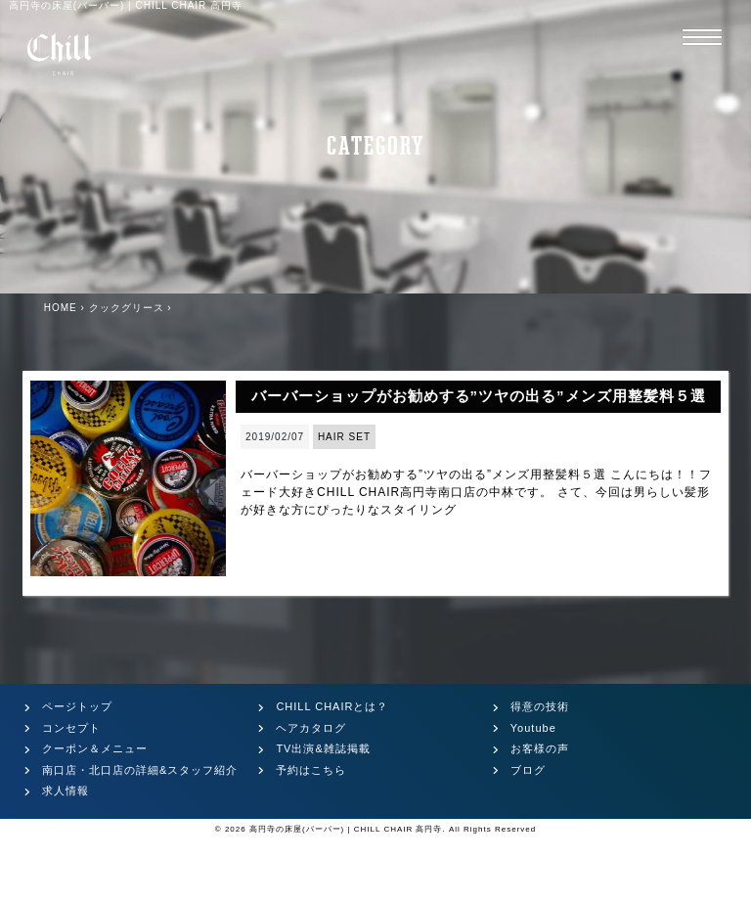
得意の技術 (539, 706)
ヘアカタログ (311, 728)
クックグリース (126, 307)
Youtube (533, 728)
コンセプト (71, 728)
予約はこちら (311, 770)
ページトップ (77, 706)
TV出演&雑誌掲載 (323, 748)
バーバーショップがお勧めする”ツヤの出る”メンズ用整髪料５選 (478, 395)
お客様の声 (539, 748)
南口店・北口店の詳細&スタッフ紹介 (140, 770)
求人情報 (65, 790)
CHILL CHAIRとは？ (332, 706)
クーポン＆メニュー (95, 748)
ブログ (528, 770)
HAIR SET (344, 436)
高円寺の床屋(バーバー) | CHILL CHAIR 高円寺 (346, 829)
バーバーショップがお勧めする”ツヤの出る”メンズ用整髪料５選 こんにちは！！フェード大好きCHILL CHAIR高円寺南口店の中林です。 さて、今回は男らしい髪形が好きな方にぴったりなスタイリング (476, 492)
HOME (60, 307)
